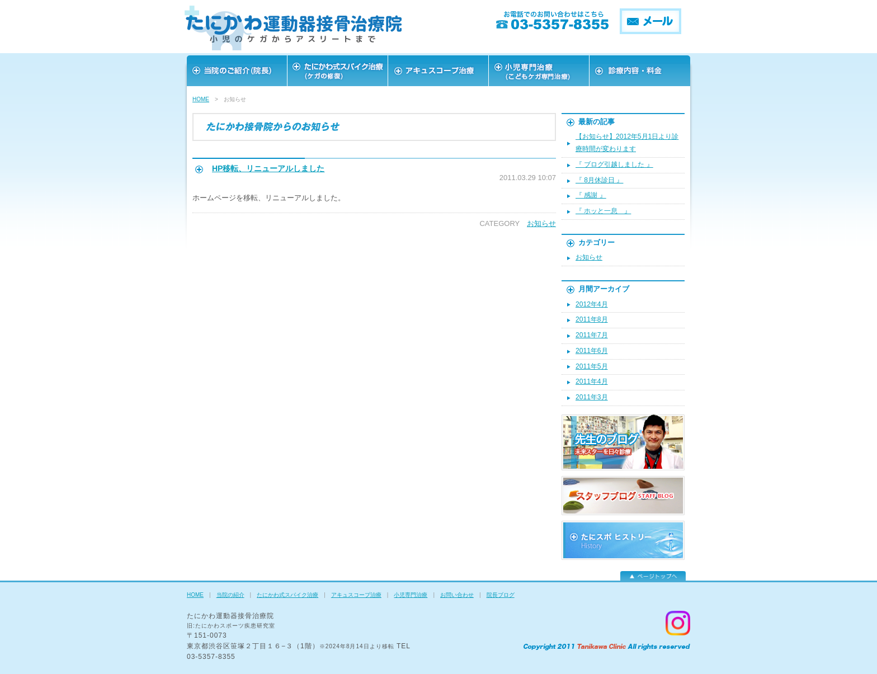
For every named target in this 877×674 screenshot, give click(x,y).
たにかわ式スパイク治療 (287, 595)
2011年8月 (592, 319)
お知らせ (541, 223)
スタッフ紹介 (539, 70)
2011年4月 (592, 381)
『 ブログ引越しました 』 (614, 164)
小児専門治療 (410, 595)
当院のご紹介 (237, 70)
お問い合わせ (640, 70)
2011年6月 (592, 351)
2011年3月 (592, 397)
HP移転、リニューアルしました (268, 168)
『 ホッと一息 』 (603, 211)
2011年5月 (592, 366)
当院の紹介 (230, 595)
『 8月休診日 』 (599, 180)
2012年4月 (592, 304)
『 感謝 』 (591, 195)
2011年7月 (592, 335)
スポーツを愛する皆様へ (337, 70)
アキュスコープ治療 (438, 70)
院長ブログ (501, 595)
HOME (200, 99)
